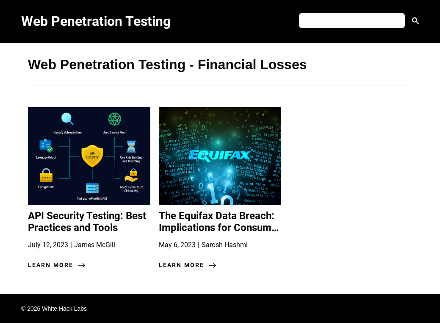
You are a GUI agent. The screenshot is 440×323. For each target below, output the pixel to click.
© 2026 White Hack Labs (54, 308)
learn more (50, 265)
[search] (351, 21)
